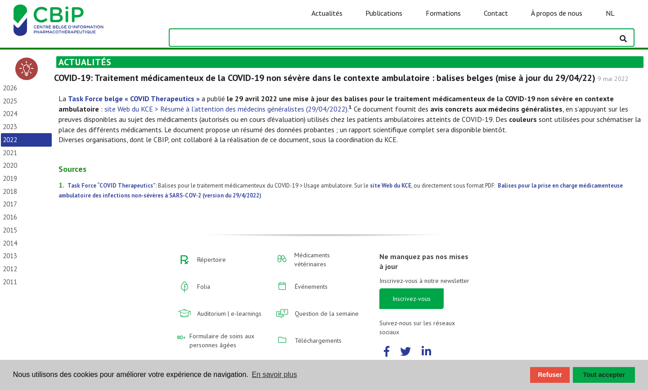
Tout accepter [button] (604, 374)
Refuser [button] (550, 374)
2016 (10, 217)
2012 (10, 268)
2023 (10, 126)
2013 (10, 255)
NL (610, 13)
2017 (10, 204)
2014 (10, 243)
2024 (10, 113)
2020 (10, 165)
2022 (10, 139)
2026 (10, 88)
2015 (10, 230)
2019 (10, 178)
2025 (10, 101)
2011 (10, 282)
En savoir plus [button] (274, 374)
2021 (10, 152)
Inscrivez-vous (411, 299)
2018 (10, 191)
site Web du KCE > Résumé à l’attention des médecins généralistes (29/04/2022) (225, 108)
